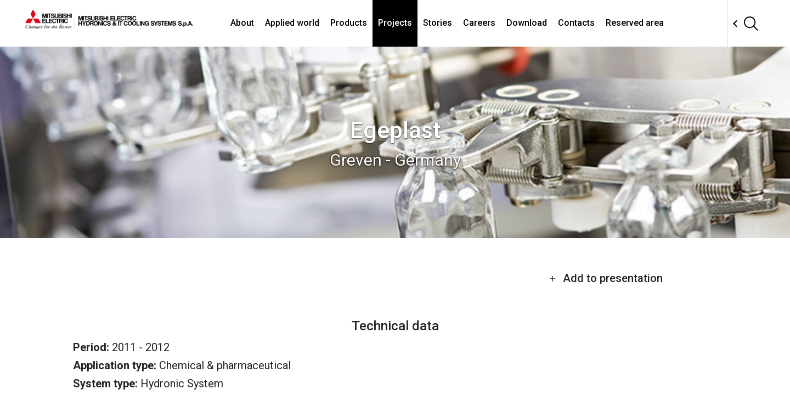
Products (348, 23)
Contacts (576, 23)
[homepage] (109, 24)
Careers (479, 23)
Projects (395, 23)
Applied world (292, 23)
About (242, 23)
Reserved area (635, 23)
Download (526, 23)
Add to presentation (606, 278)
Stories (437, 23)
